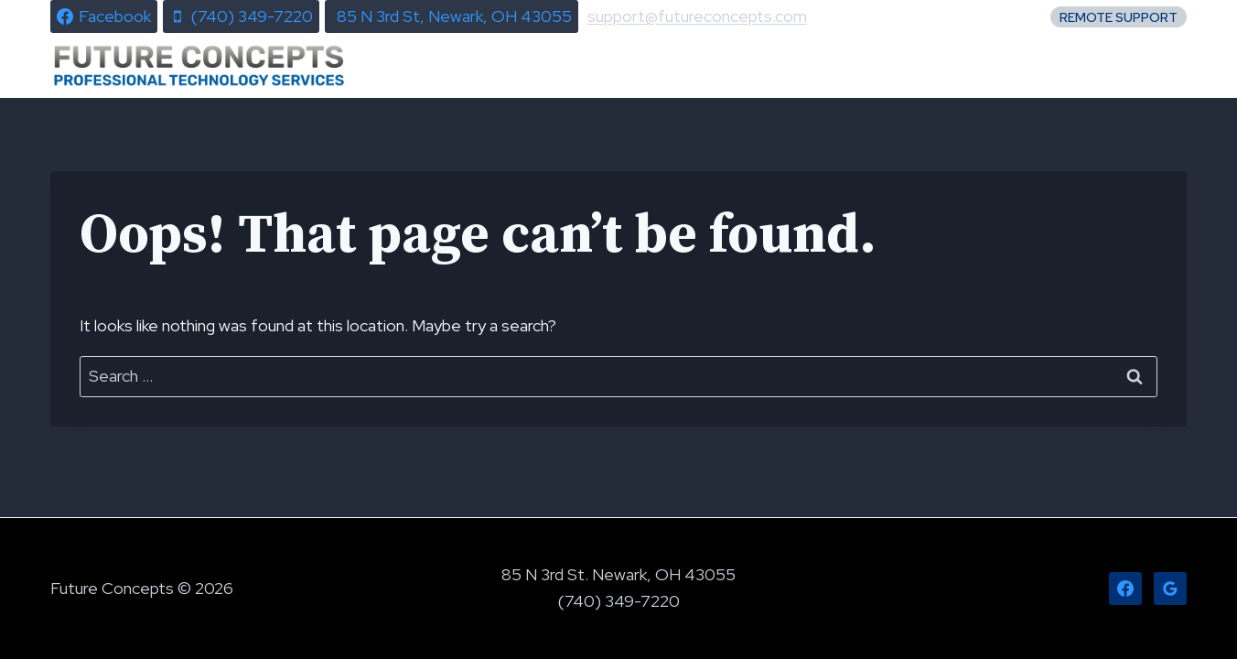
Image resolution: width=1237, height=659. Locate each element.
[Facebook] (1125, 588)
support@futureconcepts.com (697, 16)
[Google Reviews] (1170, 588)
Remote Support (1119, 17)
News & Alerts (723, 65)
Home (589, 65)
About (998, 65)
